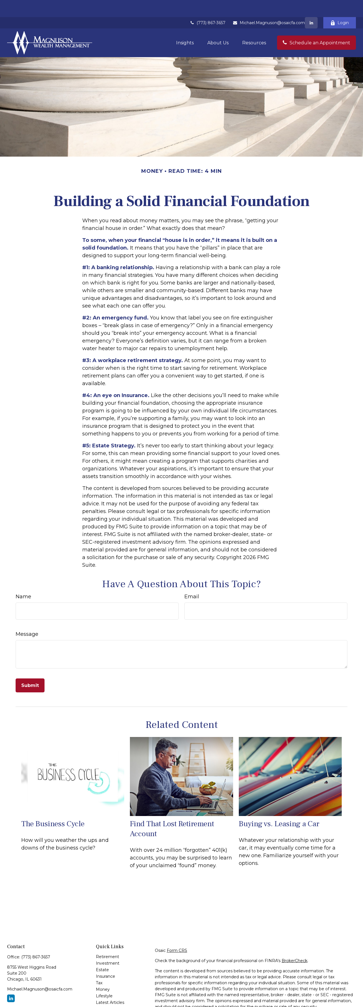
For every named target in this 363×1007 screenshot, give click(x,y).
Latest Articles (110, 985)
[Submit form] (30, 668)
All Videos (105, 991)
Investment (107, 946)
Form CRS (177, 933)
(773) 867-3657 (207, 5)
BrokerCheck (294, 943)
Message (27, 617)
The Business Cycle (53, 807)
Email (191, 579)
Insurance (105, 959)
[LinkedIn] (311, 5)
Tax (99, 965)
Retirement (107, 939)
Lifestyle (104, 978)
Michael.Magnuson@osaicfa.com (269, 5)
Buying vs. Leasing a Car (279, 807)
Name (23, 579)
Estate (102, 952)
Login (339, 5)
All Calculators (109, 998)
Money (103, 972)
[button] (185, 25)
